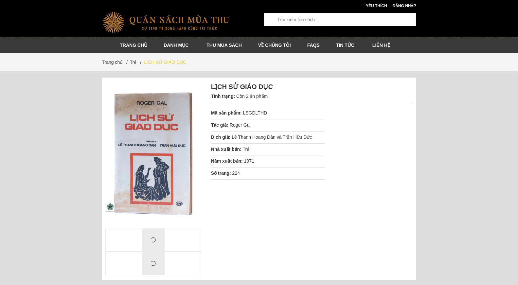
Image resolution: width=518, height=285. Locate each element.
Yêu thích (376, 6)
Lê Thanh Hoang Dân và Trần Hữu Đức (272, 137)
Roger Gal (240, 125)
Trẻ (245, 149)
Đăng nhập (404, 6)
